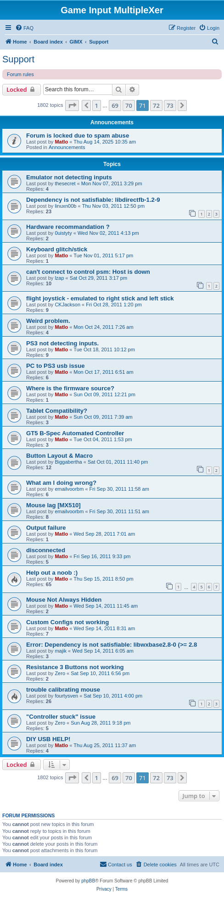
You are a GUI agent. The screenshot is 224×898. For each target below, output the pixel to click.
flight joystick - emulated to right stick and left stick (100, 298)
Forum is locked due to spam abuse (77, 135)
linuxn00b (65, 206)
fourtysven (66, 695)
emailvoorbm (69, 489)
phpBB (88, 880)
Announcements (67, 147)
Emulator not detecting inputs (69, 177)
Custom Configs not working (67, 622)
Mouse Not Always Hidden (63, 599)
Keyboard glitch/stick (56, 249)
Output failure (46, 527)
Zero (60, 673)
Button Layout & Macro (59, 455)
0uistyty (63, 233)
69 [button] (115, 105)
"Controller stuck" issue (60, 716)
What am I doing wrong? (61, 482)
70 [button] (128, 105)
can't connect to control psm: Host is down (88, 271)
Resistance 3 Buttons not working (75, 667)
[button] (72, 105)
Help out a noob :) (52, 572)
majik (61, 651)
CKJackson (67, 304)
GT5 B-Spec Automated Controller (75, 433)
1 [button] (96, 105)
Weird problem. (48, 320)
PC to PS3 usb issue (55, 365)
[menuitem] (24, 27)
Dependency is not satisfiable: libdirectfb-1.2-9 (93, 199)
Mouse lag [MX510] (53, 505)
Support (18, 59)
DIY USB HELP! (48, 739)
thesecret (65, 183)
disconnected (45, 550)
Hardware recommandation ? (68, 226)
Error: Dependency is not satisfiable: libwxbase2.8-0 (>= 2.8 (111, 644)
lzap (59, 278)
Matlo (61, 141)
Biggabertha (68, 462)
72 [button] (156, 105)
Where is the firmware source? (70, 388)
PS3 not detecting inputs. (62, 343)
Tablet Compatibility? (56, 410)
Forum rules (20, 74)
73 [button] (170, 105)
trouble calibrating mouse (63, 689)
